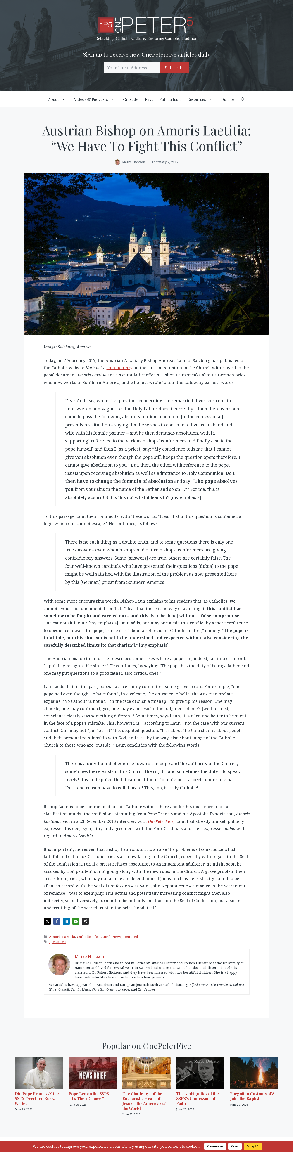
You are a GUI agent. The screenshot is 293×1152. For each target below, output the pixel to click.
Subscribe (175, 67)
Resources (202, 99)
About (59, 99)
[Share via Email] (75, 921)
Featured (130, 936)
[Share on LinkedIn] (66, 921)
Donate (227, 99)
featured (59, 941)
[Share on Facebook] (56, 921)
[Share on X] (47, 921)
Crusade (130, 99)
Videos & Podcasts (97, 99)
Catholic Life (87, 936)
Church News (110, 936)
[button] (243, 99)
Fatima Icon (170, 99)
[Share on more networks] (85, 921)
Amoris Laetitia (62, 936)
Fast (149, 99)
